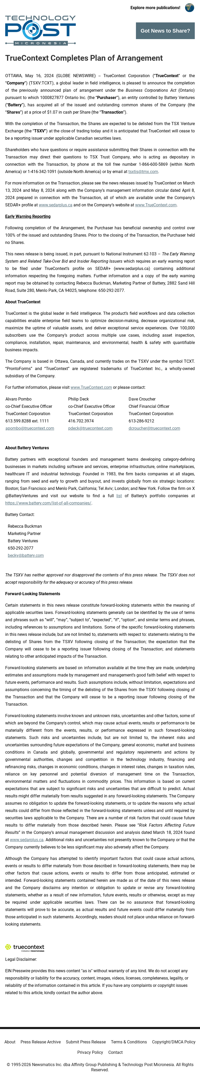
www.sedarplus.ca (55, 204)
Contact (115, 1052)
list (119, 495)
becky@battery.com (26, 555)
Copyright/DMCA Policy (174, 1041)
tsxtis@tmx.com (143, 171)
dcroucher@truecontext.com (154, 428)
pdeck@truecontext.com (90, 428)
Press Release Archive (41, 1041)
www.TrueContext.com (156, 204)
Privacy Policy (90, 1052)
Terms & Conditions (129, 1041)
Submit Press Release (86, 1041)
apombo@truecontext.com (29, 428)
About (9, 1041)
